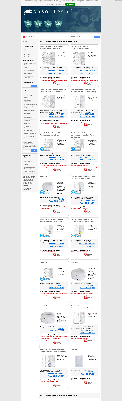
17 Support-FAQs (93, 293)
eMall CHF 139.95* (56, 71)
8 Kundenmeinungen (45, 338)
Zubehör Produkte (28, 56)
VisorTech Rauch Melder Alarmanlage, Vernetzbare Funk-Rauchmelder (82, 135)
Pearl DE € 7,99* (88, 374)
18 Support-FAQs (62, 336)
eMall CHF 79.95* (56, 114)
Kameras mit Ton (29, 171)
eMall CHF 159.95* (87, 244)
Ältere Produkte (27, 52)
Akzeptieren (70, 4)
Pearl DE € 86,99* (56, 116)
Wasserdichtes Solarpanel (29, 130)
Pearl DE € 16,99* (56, 331)
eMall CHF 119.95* (87, 157)
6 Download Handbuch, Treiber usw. (48, 336)
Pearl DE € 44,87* (87, 203)
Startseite (73, 36)
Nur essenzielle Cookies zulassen (55, 4)
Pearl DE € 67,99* (87, 116)
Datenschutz (83, 1)
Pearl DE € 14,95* (87, 288)
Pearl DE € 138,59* (87, 246)
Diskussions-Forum (28, 73)
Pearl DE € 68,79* (56, 160)
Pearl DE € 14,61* (56, 201)
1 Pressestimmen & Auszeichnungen (58, 80)
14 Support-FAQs (62, 206)
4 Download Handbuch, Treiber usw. (48, 206)
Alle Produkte (27, 54)
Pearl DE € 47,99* (87, 73)
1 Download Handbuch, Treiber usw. (48, 78)
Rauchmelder (27, 113)
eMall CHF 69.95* (87, 114)
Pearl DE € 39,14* (56, 288)
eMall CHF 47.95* (87, 200)
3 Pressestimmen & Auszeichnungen (79, 295)
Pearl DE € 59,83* (56, 246)
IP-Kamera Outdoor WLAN (30, 133)
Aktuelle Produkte (28, 49)
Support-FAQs (27, 67)
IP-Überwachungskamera (29, 110)
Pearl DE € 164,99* (56, 376)
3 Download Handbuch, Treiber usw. (79, 293)
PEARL (61, 199)
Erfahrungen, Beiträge (29, 70)
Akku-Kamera (27, 123)
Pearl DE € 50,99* (87, 333)
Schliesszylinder (27, 93)
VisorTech (43, 176)
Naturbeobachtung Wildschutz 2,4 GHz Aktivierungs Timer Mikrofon (30, 106)
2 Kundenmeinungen (45, 208)
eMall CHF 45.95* (87, 71)
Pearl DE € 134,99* (56, 73)
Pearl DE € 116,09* (87, 160)
